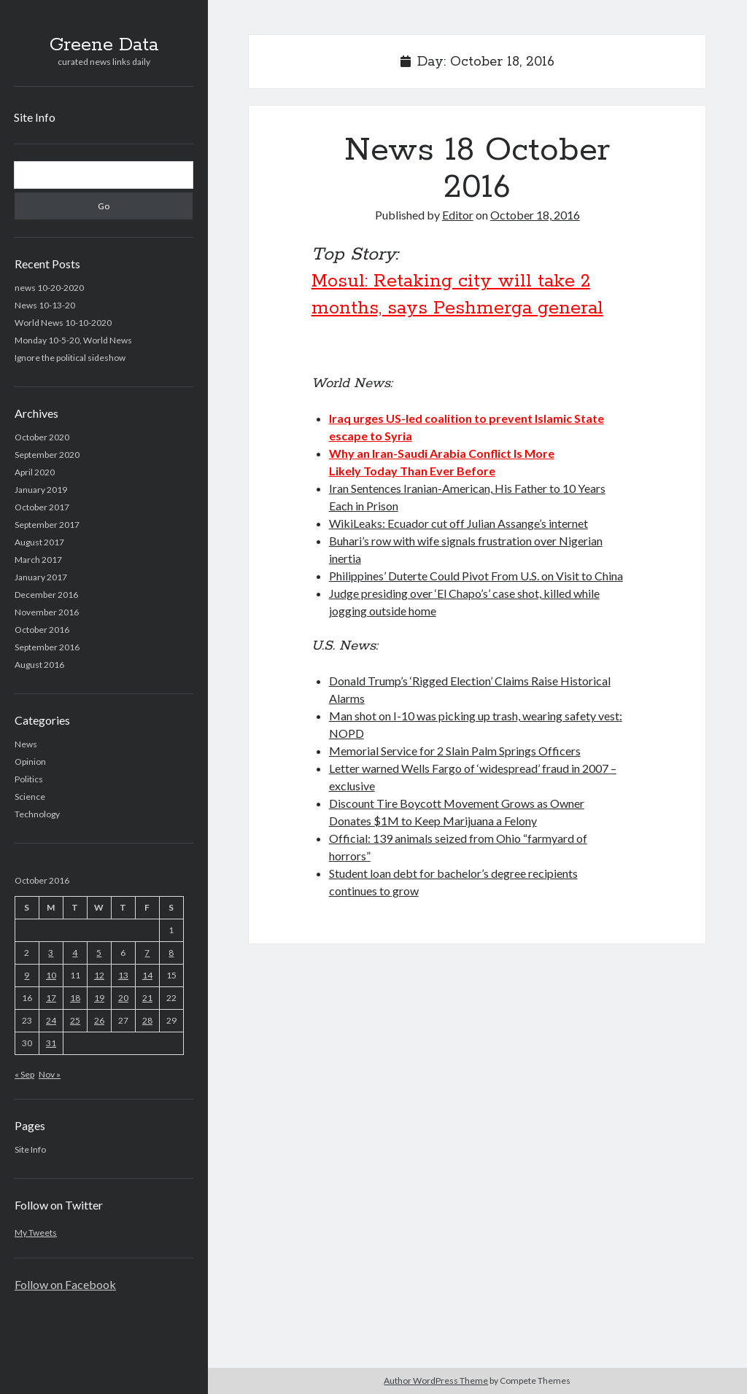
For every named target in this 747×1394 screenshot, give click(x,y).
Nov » (50, 1074)
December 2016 (46, 594)
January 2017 (41, 577)
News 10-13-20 (45, 305)
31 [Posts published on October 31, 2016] (51, 1042)
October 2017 (42, 507)
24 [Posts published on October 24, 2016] (51, 1020)
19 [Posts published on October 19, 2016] (99, 997)
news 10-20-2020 (49, 287)
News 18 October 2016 (477, 169)
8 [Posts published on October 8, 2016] (171, 952)
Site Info (34, 117)
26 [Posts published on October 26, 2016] (99, 1020)
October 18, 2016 (535, 215)
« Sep (24, 1074)
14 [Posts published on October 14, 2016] (147, 975)
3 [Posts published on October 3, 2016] (50, 952)
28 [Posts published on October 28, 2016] (147, 1020)
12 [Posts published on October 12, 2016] (99, 975)
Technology (37, 814)
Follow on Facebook (65, 1284)
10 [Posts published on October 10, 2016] (51, 975)
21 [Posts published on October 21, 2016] (147, 997)
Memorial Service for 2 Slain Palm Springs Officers (455, 751)
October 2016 (42, 629)
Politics (29, 779)
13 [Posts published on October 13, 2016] (123, 975)
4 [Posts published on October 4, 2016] (74, 952)
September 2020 (47, 454)
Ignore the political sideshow (70, 357)
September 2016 (47, 647)
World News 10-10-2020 (63, 322)
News (26, 744)
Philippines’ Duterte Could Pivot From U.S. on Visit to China (476, 576)
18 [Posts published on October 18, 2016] (75, 997)
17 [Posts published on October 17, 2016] (51, 997)
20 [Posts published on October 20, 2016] (123, 997)
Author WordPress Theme (436, 1380)
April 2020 (35, 472)
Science (30, 796)
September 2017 (47, 524)
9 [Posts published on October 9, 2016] (26, 975)
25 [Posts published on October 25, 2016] (75, 1020)
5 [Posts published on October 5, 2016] (98, 952)
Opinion (30, 761)
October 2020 (42, 437)
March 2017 (38, 559)
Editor (457, 215)
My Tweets (36, 1232)
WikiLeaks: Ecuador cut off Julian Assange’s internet (458, 523)
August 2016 (39, 664)
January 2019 (41, 489)
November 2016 (47, 612)
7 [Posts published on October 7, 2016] (147, 952)
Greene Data (104, 45)
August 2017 (39, 542)
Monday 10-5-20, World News (73, 340)
